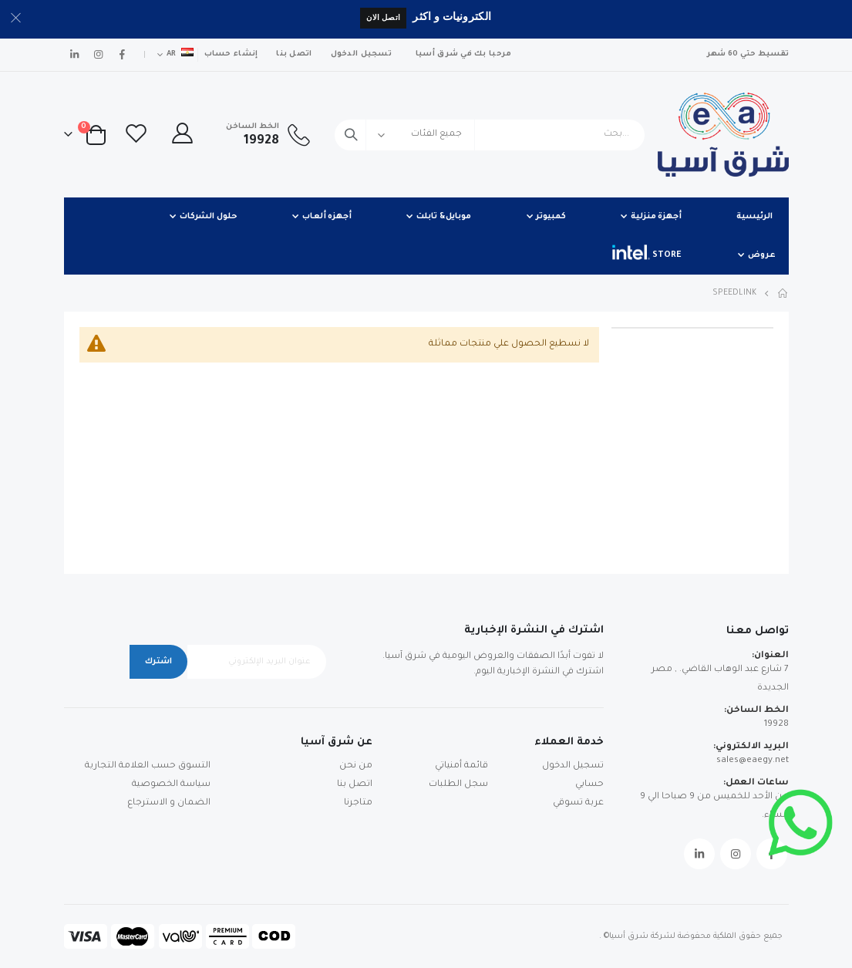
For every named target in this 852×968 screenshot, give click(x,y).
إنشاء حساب (231, 54)
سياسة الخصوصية (171, 785)
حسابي (589, 785)
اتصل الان (383, 17)
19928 (776, 725)
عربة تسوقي (578, 803)
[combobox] (489, 135)
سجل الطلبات (458, 785)
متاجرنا (358, 803)
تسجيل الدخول (361, 54)
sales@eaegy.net (752, 761)
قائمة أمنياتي (461, 766)
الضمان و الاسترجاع (168, 803)
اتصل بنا (294, 54)
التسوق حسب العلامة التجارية (147, 766)
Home (783, 293)
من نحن (355, 766)
